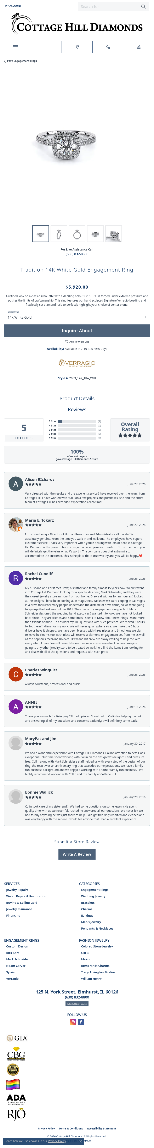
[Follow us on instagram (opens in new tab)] (73, 1022)
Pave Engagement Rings (22, 61)
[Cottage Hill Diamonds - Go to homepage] (77, 23)
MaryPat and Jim (40, 738)
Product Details (77, 398)
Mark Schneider (17, 959)
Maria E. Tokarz (39, 520)
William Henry (91, 979)
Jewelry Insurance (19, 909)
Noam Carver (15, 966)
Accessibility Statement (101, 1128)
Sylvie (10, 972)
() (99, 421)
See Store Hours (77, 1004)
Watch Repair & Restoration (26, 896)
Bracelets (88, 903)
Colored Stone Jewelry (97, 946)
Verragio (12, 979)
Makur (86, 959)
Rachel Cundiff (39, 573)
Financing (13, 915)
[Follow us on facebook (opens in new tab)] (81, 1022)
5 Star (52, 421)
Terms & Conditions (71, 1128)
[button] (12, 5)
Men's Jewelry (91, 922)
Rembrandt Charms (95, 966)
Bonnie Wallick (39, 792)
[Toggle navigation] (15, 46)
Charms (86, 909)
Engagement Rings (95, 890)
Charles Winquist (41, 669)
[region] (77, 148)
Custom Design (17, 946)
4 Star (52, 425)
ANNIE (31, 702)
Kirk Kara (12, 953)
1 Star (52, 438)
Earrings (87, 915)
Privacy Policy (46, 1128)
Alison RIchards (40, 479)
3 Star (52, 429)
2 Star (52, 434)
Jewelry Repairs (17, 890)
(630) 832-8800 (77, 254)
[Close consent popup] (80, 1141)
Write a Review (77, 854)
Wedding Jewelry (93, 896)
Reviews (77, 409)
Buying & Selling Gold (21, 903)
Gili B (85, 953)
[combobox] (108, 6)
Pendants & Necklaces (97, 928)
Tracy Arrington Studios (98, 972)
